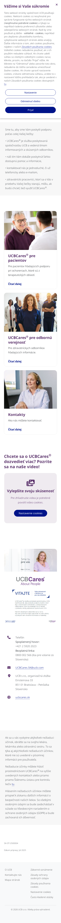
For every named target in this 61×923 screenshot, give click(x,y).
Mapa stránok (12, 879)
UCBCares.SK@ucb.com (29, 667)
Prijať (31, 109)
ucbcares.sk (22, 697)
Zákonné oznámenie (41, 869)
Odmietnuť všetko (30, 101)
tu (13, 784)
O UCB (8, 869)
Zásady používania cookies (40, 885)
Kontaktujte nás (13, 874)
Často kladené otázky (42, 897)
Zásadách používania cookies (37, 46)
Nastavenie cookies (30, 513)
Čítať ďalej (14, 284)
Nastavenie (30, 92)
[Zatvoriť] (57, 4)
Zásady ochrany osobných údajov (40, 876)
